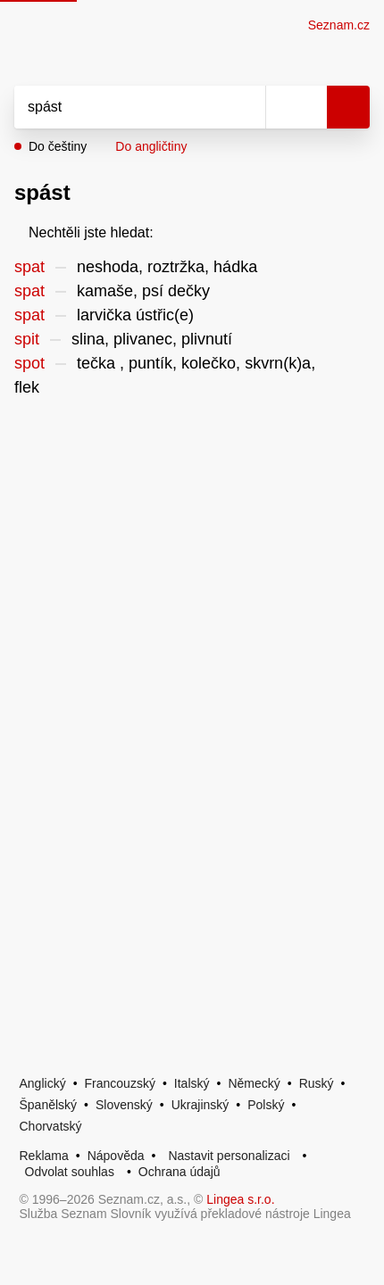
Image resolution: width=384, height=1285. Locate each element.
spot (29, 363)
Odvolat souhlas (69, 1172)
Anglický (43, 1083)
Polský (265, 1105)
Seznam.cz (339, 25)
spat (29, 267)
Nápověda (116, 1155)
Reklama (44, 1155)
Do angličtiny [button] (151, 146)
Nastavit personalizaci (228, 1155)
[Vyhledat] (120, 107)
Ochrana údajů (179, 1172)
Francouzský (120, 1083)
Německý (254, 1083)
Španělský (49, 1105)
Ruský (316, 1083)
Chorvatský (51, 1126)
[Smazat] (245, 107)
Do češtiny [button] (58, 146)
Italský (192, 1083)
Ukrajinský (200, 1105)
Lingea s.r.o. (240, 1199)
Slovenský (124, 1105)
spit (26, 339)
